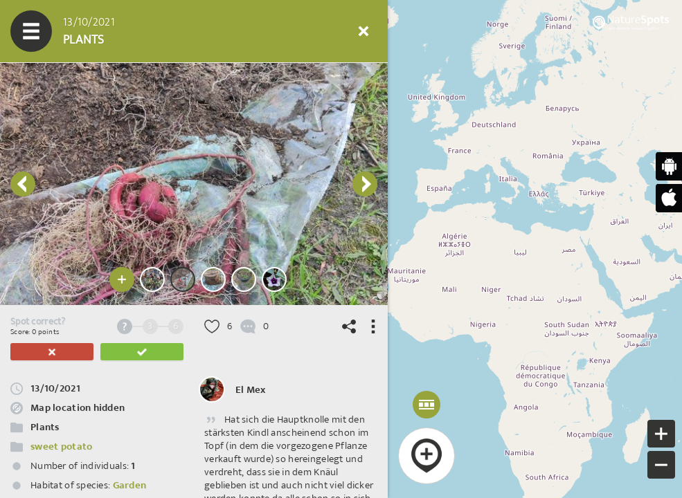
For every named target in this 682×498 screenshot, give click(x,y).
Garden (130, 485)
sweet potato (61, 446)
